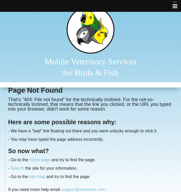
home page (39, 160)
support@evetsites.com (83, 189)
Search (17, 168)
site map (37, 176)
